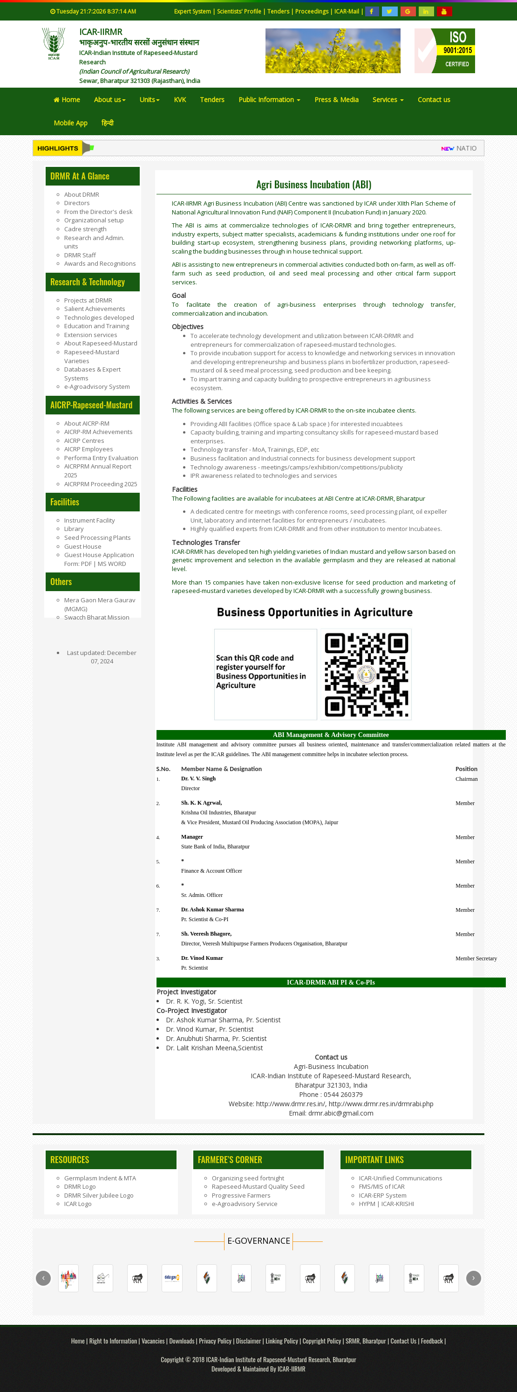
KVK (180, 99)
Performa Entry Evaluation (101, 458)
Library (74, 528)
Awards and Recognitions (100, 263)
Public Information (269, 99)
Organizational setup (94, 220)
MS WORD (111, 563)
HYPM (367, 1203)
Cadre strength (85, 229)
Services (388, 99)
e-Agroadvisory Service (245, 1203)
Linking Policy (282, 1340)
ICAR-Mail (347, 11)
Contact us (434, 99)
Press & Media (336, 99)
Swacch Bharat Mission (96, 617)
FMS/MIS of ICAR (382, 1186)
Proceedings (312, 11)
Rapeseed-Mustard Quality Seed (258, 1186)
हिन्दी (108, 122)
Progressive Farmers (241, 1195)
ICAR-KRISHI (397, 1203)
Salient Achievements (94, 308)
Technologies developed (99, 317)
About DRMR (81, 194)
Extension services (90, 335)
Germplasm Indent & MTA (100, 1178)
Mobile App (71, 122)
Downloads (181, 1340)
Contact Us (403, 1340)
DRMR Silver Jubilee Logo (99, 1195)
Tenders (279, 11)
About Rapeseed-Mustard (100, 343)
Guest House (83, 546)
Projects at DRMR (88, 300)
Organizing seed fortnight (248, 1178)
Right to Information (114, 1340)
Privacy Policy (216, 1340)
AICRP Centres (84, 440)
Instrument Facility (89, 520)
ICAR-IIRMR (292, 1368)
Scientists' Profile (240, 11)
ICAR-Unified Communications (400, 1178)
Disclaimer (249, 1340)
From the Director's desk (98, 211)
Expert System (192, 11)
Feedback (432, 1340)
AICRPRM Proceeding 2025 (100, 484)
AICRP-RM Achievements (98, 431)
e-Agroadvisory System (97, 386)
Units (150, 99)
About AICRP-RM (86, 423)
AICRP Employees (88, 449)
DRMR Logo (80, 1186)
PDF (87, 563)
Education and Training (96, 326)
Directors (77, 203)
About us (110, 99)
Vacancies (154, 1340)
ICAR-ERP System (383, 1195)
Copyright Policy (323, 1340)
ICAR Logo (78, 1203)
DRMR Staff (80, 255)
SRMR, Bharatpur (366, 1340)
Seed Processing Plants (97, 537)
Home (67, 99)
